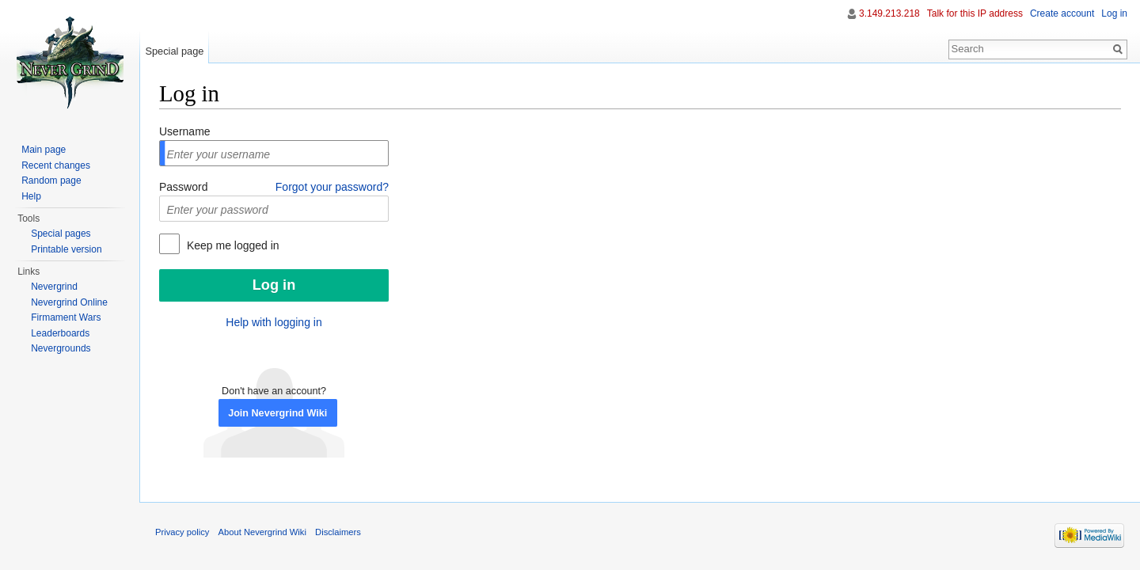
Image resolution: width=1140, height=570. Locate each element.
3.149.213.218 (889, 13)
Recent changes (55, 165)
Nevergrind (54, 286)
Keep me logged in (231, 245)
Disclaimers (338, 532)
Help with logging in (273, 322)
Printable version (66, 249)
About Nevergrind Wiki (262, 532)
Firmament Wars (66, 317)
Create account (1062, 13)
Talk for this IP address (975, 13)
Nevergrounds (60, 348)
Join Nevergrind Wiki (277, 413)
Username (185, 131)
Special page (174, 51)
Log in (1114, 13)
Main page (43, 149)
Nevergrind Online (69, 302)
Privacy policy (182, 532)
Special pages (60, 233)
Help (31, 196)
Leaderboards (60, 333)
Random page (51, 180)
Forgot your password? (332, 186)
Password (183, 186)
